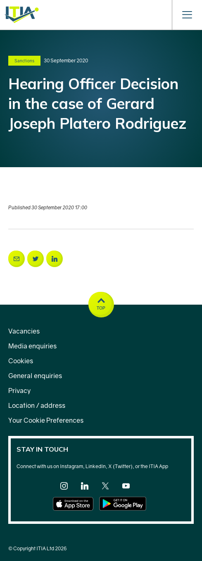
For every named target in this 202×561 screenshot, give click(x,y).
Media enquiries (32, 346)
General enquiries (35, 376)
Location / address (36, 405)
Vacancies (24, 331)
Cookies (20, 361)
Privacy (19, 390)
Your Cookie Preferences (45, 420)
